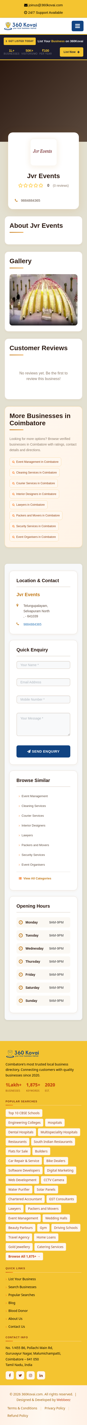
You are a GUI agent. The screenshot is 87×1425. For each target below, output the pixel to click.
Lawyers (26, 835)
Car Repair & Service (23, 1161)
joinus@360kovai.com (46, 5)
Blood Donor (18, 1310)
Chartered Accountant (25, 1199)
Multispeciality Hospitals (59, 1132)
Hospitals (55, 1122)
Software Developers (24, 1170)
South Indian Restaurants (53, 1141)
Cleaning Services (32, 806)
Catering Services (50, 1247)
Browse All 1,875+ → (24, 1256)
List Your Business (22, 1279)
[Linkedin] (41, 1375)
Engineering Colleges (24, 1122)
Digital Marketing (60, 1170)
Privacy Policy (55, 1408)
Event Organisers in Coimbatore (34, 537)
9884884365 (30, 200)
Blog (11, 1302)
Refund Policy (17, 1415)
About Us (15, 1318)
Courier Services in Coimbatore (33, 483)
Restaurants (17, 1141)
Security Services (32, 855)
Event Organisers (32, 864)
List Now (72, 52)
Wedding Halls (56, 1218)
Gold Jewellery (19, 1247)
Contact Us (16, 1326)
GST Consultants (61, 1199)
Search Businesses (22, 1287)
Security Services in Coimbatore (34, 526)
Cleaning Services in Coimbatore (34, 472)
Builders (41, 1151)
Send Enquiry (43, 751)
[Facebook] (10, 1375)
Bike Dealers (55, 1161)
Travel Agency (18, 1237)
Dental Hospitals (20, 1132)
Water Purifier (19, 1189)
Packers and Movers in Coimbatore (36, 515)
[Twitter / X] (20, 1375)
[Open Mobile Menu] (78, 26)
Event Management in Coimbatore (35, 461)
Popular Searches (21, 1295)
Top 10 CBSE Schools (24, 1113)
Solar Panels (46, 1189)
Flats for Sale (18, 1151)
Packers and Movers (34, 845)
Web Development (22, 1180)
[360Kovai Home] (20, 25)
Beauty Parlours (20, 1227)
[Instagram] (30, 1375)
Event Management (33, 796)
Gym (43, 1227)
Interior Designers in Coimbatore (34, 494)
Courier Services (31, 815)
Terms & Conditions (22, 1408)
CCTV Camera (54, 1180)
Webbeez (64, 1399)
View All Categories (35, 878)
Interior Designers (32, 825)
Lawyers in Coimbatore (28, 504)
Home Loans (46, 1237)
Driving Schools (66, 1227)
